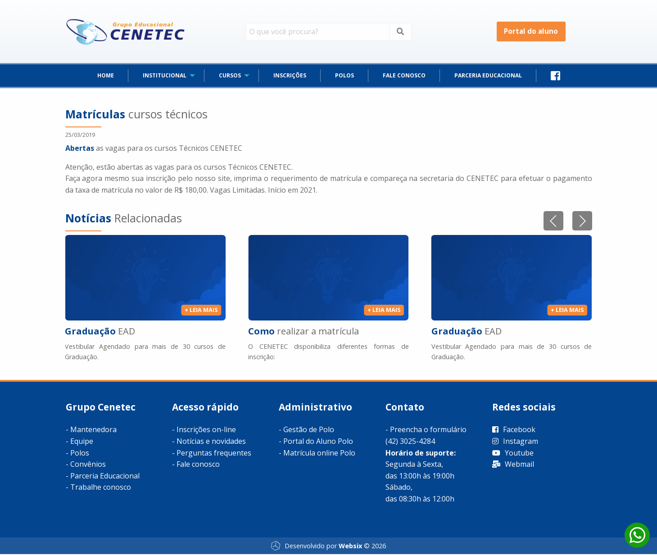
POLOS (344, 76)
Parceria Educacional (105, 476)
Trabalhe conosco (100, 488)
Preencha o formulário (428, 430)
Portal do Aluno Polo (318, 442)
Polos (79, 453)
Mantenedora (93, 430)
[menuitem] (105, 76)
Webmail (513, 465)
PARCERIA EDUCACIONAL (488, 76)
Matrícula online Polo (319, 453)
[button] (582, 221)
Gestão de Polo (308, 430)
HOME (105, 76)
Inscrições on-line (206, 430)
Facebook (513, 430)
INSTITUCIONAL (164, 76)
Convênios (88, 465)
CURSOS (230, 76)
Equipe (81, 442)
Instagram (515, 442)
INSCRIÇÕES (289, 76)
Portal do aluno (531, 31)
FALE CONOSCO (404, 76)
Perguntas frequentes (214, 453)
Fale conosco (198, 465)
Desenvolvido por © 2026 (328, 546)
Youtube (513, 453)
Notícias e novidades (211, 442)
